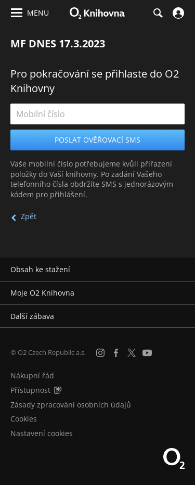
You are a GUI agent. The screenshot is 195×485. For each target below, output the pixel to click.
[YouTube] (147, 353)
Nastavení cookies (41, 433)
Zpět (28, 216)
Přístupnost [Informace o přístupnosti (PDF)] (30, 390)
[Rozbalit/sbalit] (181, 269)
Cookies (23, 419)
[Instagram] (100, 353)
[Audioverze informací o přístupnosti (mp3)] (58, 390)
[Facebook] (116, 353)
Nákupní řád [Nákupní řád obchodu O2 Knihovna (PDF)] (32, 375)
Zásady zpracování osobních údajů (70, 405)
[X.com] (131, 353)
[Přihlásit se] (177, 13)
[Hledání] (157, 13)
